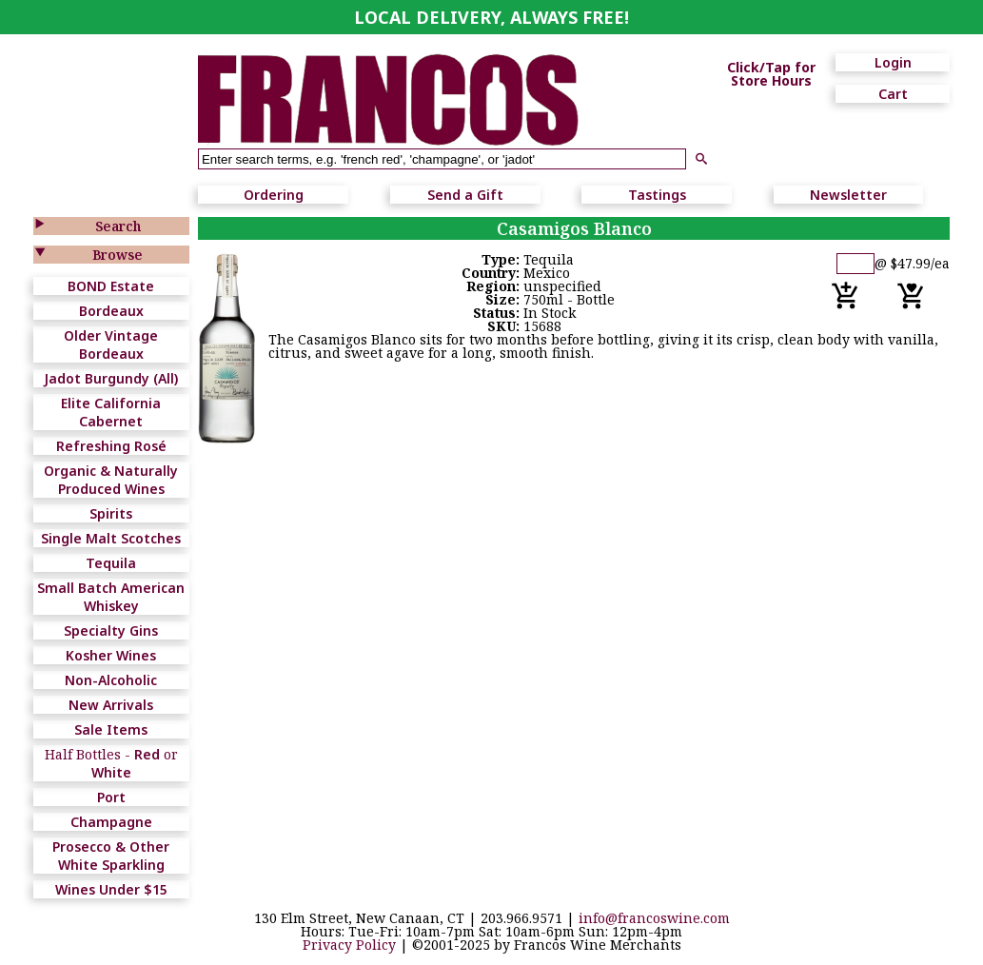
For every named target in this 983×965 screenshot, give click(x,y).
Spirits (110, 513)
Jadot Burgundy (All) (111, 378)
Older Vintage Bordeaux (111, 344)
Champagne (111, 822)
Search (118, 226)
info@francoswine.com (654, 918)
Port (111, 797)
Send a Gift (465, 195)
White (111, 772)
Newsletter (848, 195)
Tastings (657, 195)
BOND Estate (111, 286)
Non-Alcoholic (111, 680)
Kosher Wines (111, 655)
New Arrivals (111, 705)
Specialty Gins (111, 630)
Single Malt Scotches (111, 538)
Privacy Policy (349, 944)
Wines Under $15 (111, 889)
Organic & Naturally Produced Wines (111, 480)
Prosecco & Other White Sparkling (110, 855)
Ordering (274, 195)
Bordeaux (111, 311)
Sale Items (110, 729)
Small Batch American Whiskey (111, 597)
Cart (893, 94)
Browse (117, 255)
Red (147, 754)
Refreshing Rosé (111, 446)
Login (893, 62)
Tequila (111, 563)
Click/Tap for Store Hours (771, 74)
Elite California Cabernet (111, 412)
